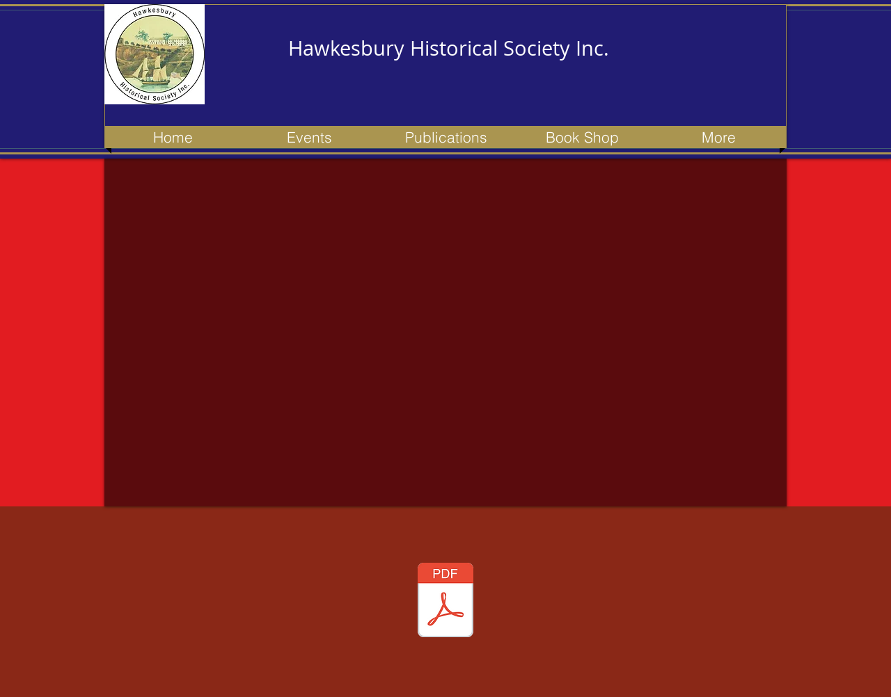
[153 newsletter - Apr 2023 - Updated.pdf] (445, 601)
